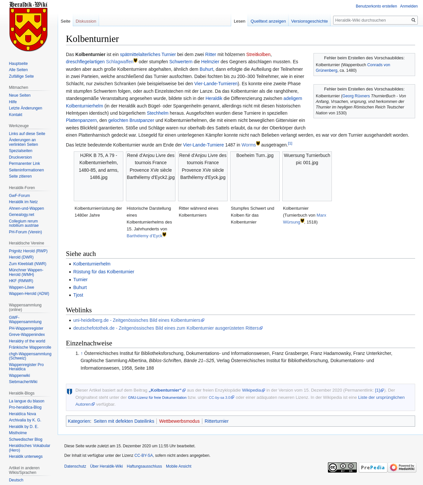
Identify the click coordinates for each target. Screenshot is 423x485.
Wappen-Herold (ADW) (29, 293)
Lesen (239, 21)
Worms (248, 144)
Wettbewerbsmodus (179, 421)
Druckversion (20, 157)
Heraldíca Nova (22, 414)
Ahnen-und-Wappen (26, 208)
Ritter (210, 54)
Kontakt (15, 114)
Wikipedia (251, 390)
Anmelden (409, 6)
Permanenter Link (24, 163)
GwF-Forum (19, 195)
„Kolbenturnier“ (165, 390)
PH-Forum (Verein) (25, 232)
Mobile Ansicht (178, 466)
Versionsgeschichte (309, 21)
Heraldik (214, 98)
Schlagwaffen (119, 61)
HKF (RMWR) (21, 281)
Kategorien (79, 421)
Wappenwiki (19, 375)
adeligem (293, 98)
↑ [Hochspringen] (82, 353)
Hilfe (13, 102)
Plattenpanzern (81, 120)
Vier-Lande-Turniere (203, 144)
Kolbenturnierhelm (84, 105)
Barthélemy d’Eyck (144, 235)
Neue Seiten (19, 95)
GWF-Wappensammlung (25, 319)
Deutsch (16, 480)
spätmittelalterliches (140, 54)
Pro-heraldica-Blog (25, 407)
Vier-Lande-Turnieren (215, 83)
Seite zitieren (20, 176)
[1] (290, 143)
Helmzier (210, 61)
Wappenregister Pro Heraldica (26, 367)
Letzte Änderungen (25, 108)
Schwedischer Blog (25, 439)
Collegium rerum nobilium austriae (24, 223)
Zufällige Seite (21, 76)
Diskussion (86, 21)
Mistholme (18, 433)
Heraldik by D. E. (23, 426)
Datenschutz (75, 466)
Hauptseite (18, 63)
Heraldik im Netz (23, 202)
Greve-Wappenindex (27, 334)
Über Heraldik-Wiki (106, 466)
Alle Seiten (18, 70)
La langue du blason (26, 401)
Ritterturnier (217, 421)
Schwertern (180, 61)
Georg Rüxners (356, 96)
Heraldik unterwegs (26, 456)
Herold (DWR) (21, 257)
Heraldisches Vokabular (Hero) (29, 448)
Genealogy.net (21, 214)
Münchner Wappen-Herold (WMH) (26, 272)
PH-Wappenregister (26, 328)
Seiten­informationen (26, 170)
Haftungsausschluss (144, 466)
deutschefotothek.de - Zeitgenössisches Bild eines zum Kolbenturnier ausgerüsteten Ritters (166, 328)
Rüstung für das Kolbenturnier (103, 271)
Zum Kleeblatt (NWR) (27, 264)
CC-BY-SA (143, 455)
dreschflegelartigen (85, 61)
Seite (65, 21)
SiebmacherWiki (23, 381)
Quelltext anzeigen (268, 21)
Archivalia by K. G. (25, 420)
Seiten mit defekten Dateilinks (124, 421)
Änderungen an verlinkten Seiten (23, 142)
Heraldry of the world (27, 341)
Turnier (169, 54)
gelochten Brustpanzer (131, 120)
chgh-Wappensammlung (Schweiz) (30, 356)
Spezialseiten (20, 150)
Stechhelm (158, 113)
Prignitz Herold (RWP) (28, 251)
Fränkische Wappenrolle (30, 347)
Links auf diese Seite (27, 133)
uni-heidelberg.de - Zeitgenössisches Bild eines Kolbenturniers (136, 320)
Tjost (78, 295)
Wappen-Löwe (21, 287)
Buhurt (206, 69)
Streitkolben (258, 54)
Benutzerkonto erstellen (376, 6)
